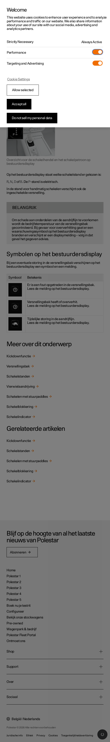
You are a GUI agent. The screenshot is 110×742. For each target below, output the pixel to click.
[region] (55, 63)
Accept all (19, 104)
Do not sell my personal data (32, 118)
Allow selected (23, 90)
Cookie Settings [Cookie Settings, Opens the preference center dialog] (18, 79)
